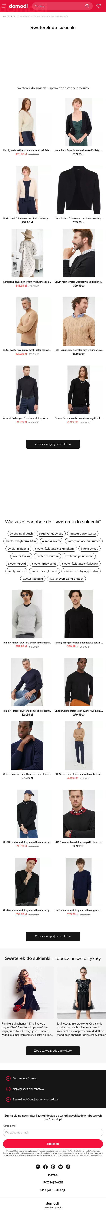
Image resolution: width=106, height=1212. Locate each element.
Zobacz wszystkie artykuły (53, 1050)
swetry (21, 533)
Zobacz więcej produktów (53, 444)
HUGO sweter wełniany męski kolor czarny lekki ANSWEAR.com (38, 842)
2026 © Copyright (53, 1207)
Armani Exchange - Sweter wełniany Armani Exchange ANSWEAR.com (41, 418)
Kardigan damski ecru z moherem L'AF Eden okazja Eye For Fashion (39, 150)
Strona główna (10, 16)
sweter (83, 533)
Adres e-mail (10, 1125)
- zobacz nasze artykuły (53, 958)
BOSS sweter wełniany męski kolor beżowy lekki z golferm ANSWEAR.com (43, 350)
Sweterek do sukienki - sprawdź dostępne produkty (53, 88)
